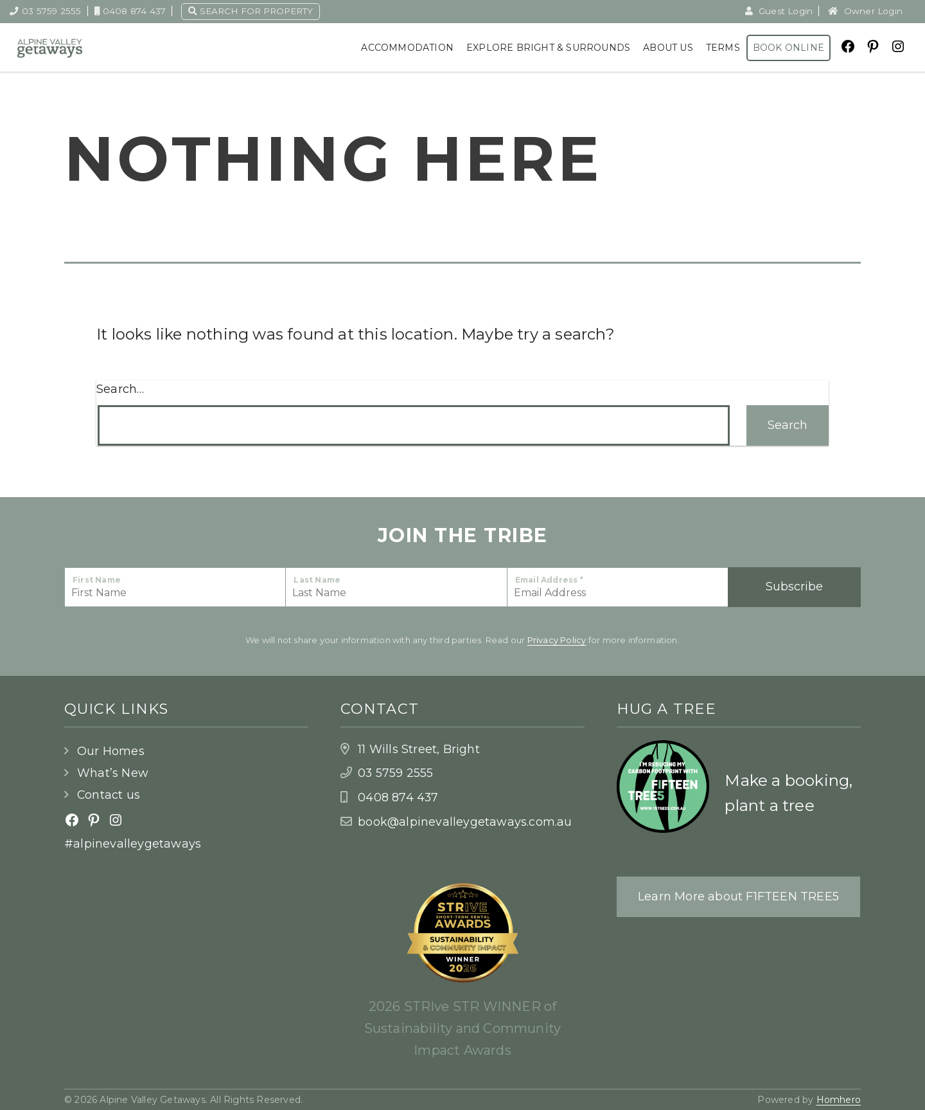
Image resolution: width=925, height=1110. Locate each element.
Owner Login (865, 11)
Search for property (250, 11)
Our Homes (111, 751)
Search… (120, 389)
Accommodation (407, 47)
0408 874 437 (130, 11)
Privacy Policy (556, 640)
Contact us (109, 795)
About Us (668, 47)
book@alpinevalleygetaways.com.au (465, 822)
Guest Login (779, 11)
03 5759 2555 (46, 11)
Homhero (838, 1099)
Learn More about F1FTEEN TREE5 (738, 896)
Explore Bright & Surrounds (548, 47)
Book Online (788, 47)
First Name (97, 580)
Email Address (549, 580)
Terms (723, 47)
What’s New (112, 773)
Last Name (317, 580)
